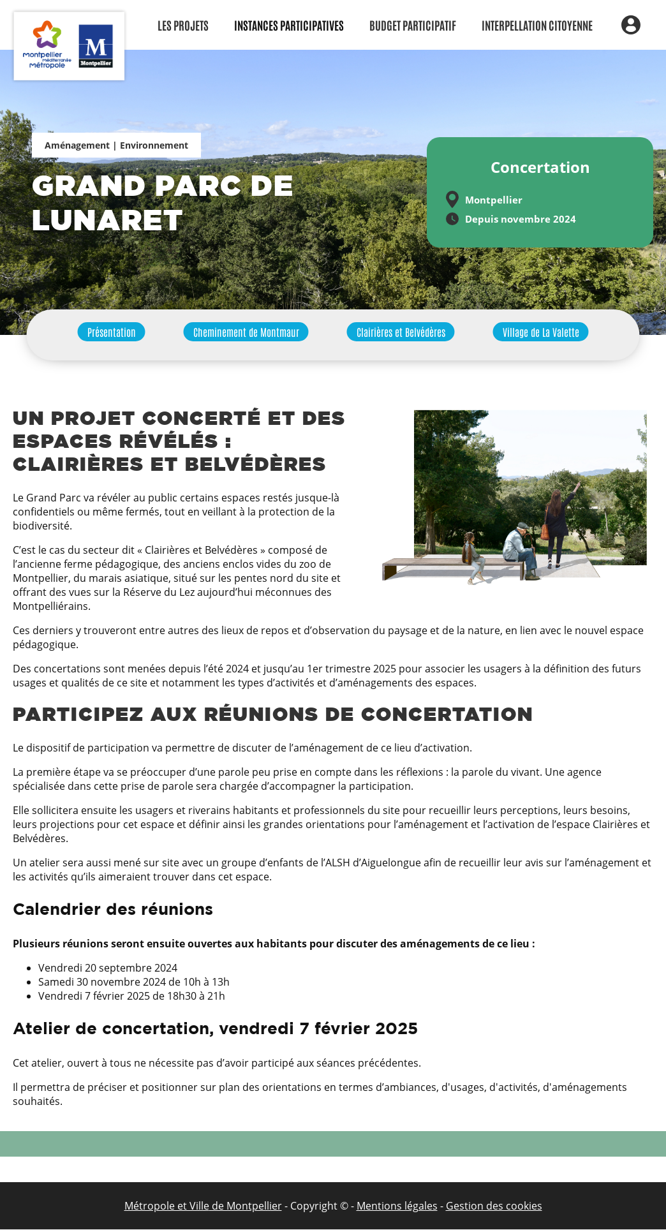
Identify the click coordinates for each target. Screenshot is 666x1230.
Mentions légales (397, 1206)
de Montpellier (245, 1206)
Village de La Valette (541, 331)
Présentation (111, 331)
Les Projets (183, 25)
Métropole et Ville (166, 1206)
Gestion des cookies (494, 1206)
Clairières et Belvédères (401, 331)
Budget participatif (412, 25)
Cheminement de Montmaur (246, 331)
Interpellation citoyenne (537, 25)
